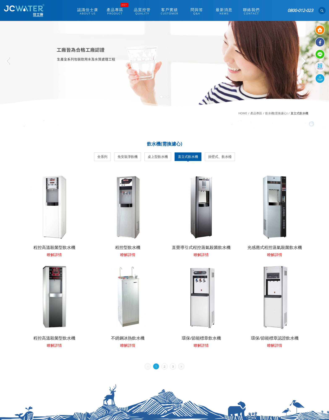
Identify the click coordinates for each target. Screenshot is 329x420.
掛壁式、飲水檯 (220, 156)
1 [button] (161, 96)
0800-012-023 (300, 10)
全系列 (102, 156)
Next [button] (304, 62)
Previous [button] (10, 62)
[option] (164, 63)
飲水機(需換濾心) (276, 113)
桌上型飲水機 (158, 156)
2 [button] (165, 97)
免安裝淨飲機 (128, 156)
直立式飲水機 (188, 156)
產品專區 (256, 113)
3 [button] (168, 97)
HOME (242, 113)
